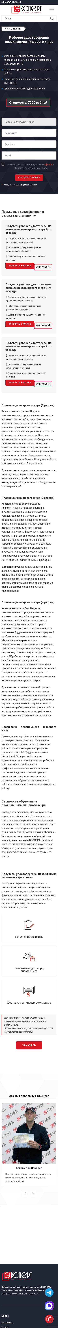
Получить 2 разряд (20, 265)
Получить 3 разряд (20, 324)
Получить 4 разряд (20, 382)
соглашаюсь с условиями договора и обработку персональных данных (31, 166)
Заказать (29, 1045)
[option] (29, 1144)
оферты (48, 164)
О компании (7, 1323)
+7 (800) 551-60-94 (11, 2)
